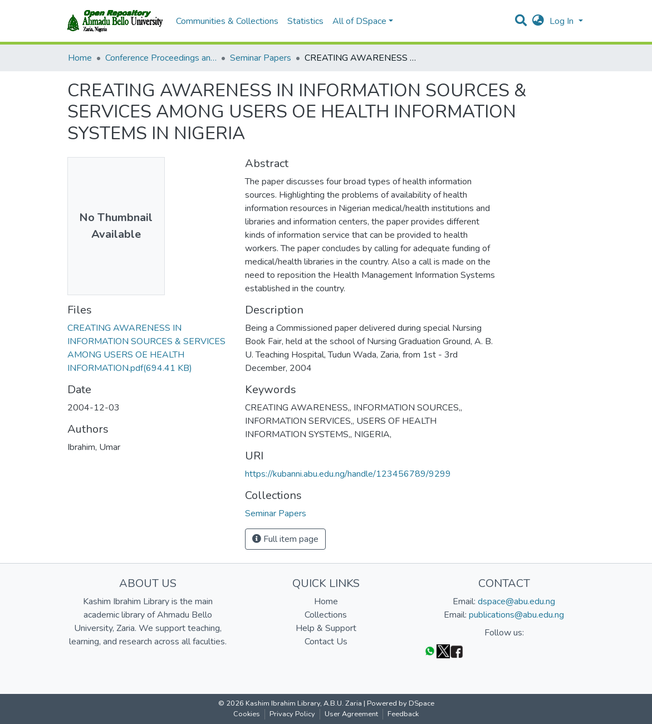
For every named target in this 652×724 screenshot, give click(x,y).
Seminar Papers (260, 58)
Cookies (246, 714)
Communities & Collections (227, 21)
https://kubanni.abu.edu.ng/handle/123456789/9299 (348, 474)
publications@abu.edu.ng (516, 615)
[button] (538, 21)
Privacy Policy (292, 714)
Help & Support (326, 628)
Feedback (403, 714)
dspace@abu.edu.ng (516, 601)
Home (80, 58)
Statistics (305, 21)
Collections (326, 615)
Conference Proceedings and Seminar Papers (161, 58)
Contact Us (326, 641)
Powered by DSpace (400, 703)
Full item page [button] (285, 539)
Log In (563, 21)
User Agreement (351, 714)
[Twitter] (443, 651)
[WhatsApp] (430, 651)
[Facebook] (456, 651)
